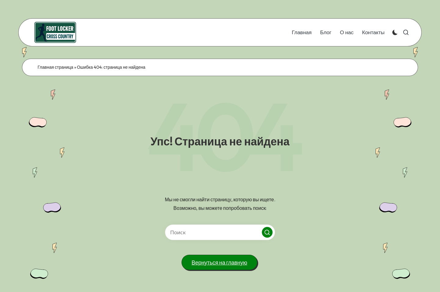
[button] (267, 232)
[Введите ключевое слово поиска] (220, 232)
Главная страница (55, 67)
